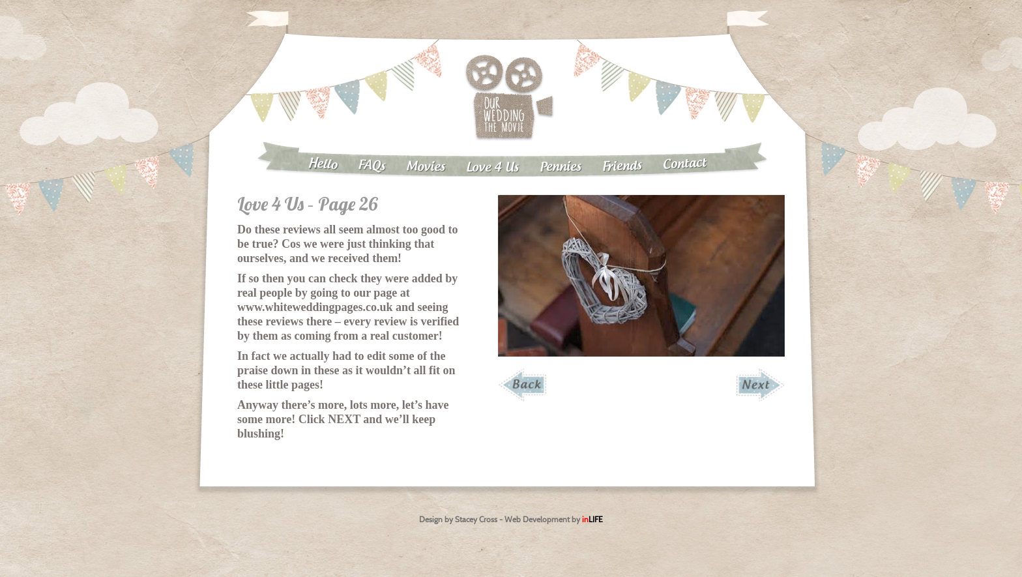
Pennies (560, 167)
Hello (322, 164)
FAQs (372, 166)
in (592, 519)
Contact (685, 163)
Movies (425, 167)
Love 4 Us (492, 167)
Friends (622, 166)
